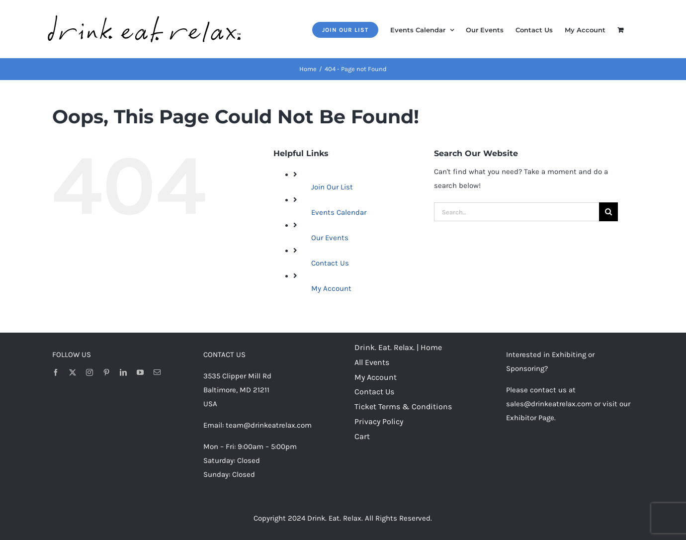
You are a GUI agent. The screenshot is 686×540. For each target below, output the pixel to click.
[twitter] (72, 372)
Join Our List (332, 186)
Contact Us (330, 263)
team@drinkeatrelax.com (269, 425)
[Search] (608, 211)
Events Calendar (338, 212)
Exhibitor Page (530, 417)
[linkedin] (123, 372)
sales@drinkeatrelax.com (549, 403)
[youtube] (140, 372)
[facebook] (55, 372)
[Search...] (516, 211)
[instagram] (89, 372)
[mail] (157, 372)
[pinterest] (106, 372)
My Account (331, 288)
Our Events (329, 237)
